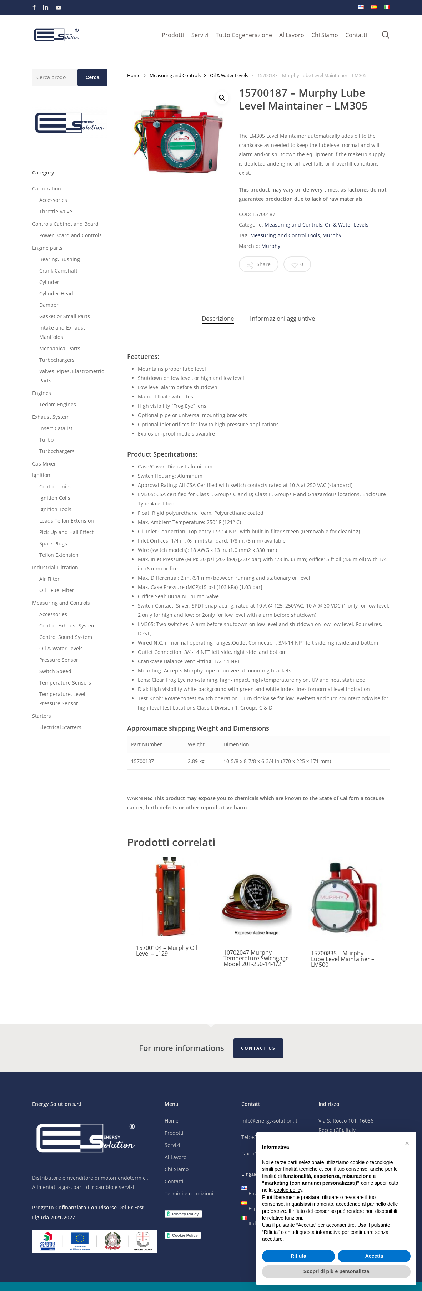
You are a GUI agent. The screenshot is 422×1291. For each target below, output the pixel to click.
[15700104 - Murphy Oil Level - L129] (169, 896)
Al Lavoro (175, 1157)
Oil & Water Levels (61, 648)
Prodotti (174, 1133)
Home (133, 75)
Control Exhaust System (67, 625)
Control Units (55, 486)
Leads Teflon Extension (66, 520)
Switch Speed (55, 671)
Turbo (46, 439)
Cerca (92, 77)
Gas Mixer (44, 463)
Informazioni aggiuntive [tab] (282, 318)
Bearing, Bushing (59, 259)
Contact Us (258, 1049)
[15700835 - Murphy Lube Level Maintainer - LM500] (344, 899)
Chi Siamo (177, 1169)
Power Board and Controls (70, 235)
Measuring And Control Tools (285, 235)
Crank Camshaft (58, 270)
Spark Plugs (53, 543)
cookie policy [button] (288, 1190)
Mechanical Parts (59, 348)
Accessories (53, 200)
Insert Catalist (55, 428)
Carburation (46, 188)
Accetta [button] (374, 1256)
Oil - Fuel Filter (56, 590)
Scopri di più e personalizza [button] (336, 1271)
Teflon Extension (59, 555)
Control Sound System (65, 637)
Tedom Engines (57, 404)
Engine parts (47, 247)
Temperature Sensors (65, 682)
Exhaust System (51, 416)
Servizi (172, 1145)
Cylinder (49, 282)
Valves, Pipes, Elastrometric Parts (71, 376)
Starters (41, 715)
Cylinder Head (56, 293)
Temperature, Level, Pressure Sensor (62, 699)
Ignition (41, 475)
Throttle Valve (55, 211)
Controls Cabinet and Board (65, 223)
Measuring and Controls (61, 602)
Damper (49, 304)
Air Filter (49, 578)
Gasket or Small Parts (64, 316)
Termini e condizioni (189, 1193)
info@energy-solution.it (269, 1121)
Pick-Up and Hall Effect (66, 532)
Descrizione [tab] (218, 318)
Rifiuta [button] (298, 1256)
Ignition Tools (55, 509)
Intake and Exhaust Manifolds (62, 332)
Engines (41, 393)
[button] (222, 97)
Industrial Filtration (55, 567)
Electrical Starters (60, 727)
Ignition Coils (54, 497)
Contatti (174, 1181)
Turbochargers (57, 359)
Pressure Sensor (58, 659)
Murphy (331, 235)
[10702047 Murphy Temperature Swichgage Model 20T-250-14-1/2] (257, 899)
